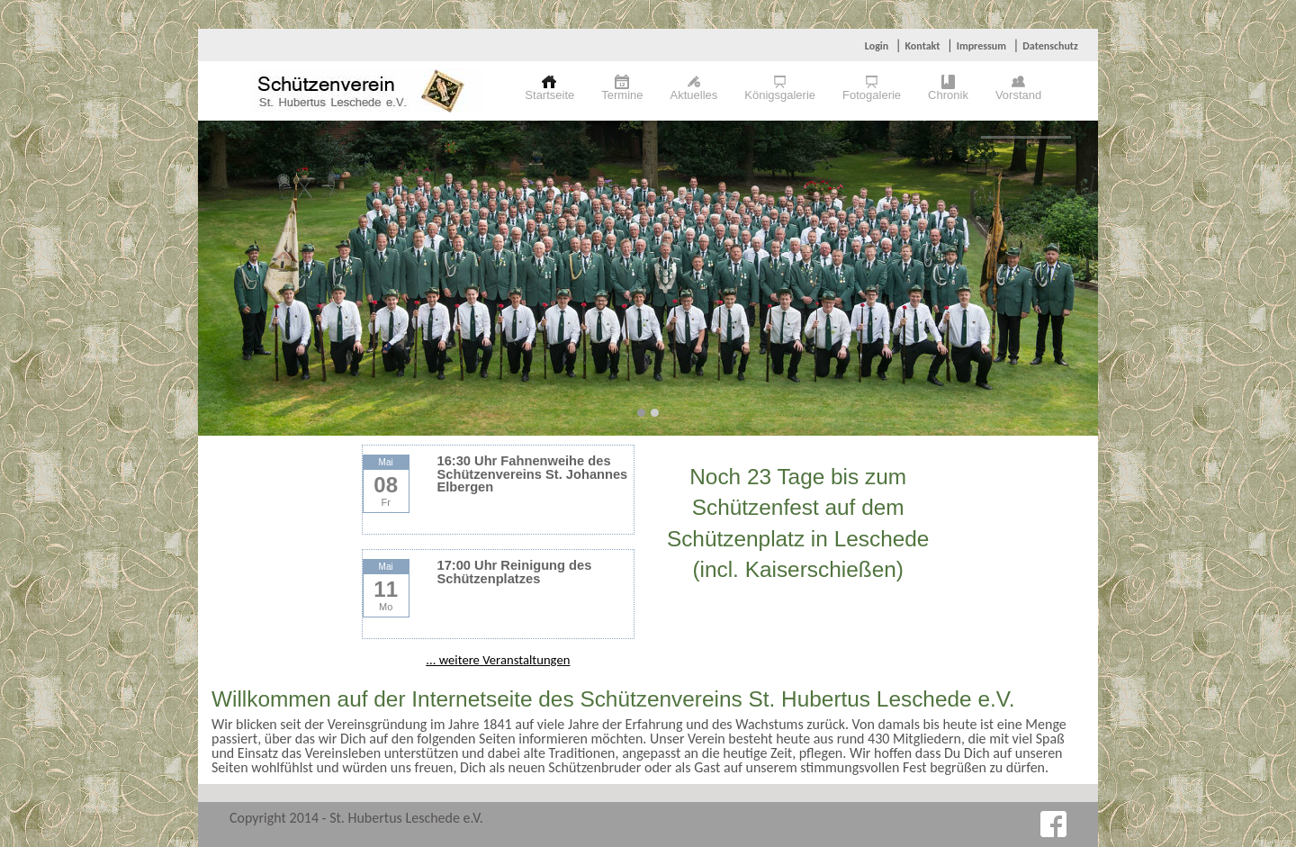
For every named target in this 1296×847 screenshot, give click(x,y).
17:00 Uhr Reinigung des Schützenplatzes (514, 572)
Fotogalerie (871, 95)
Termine (622, 95)
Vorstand (1018, 95)
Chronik (948, 95)
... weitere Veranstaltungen (498, 660)
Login (876, 46)
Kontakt (922, 46)
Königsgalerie (779, 95)
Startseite (549, 95)
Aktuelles (694, 95)
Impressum (981, 46)
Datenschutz (1050, 46)
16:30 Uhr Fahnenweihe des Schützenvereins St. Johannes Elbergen (532, 474)
